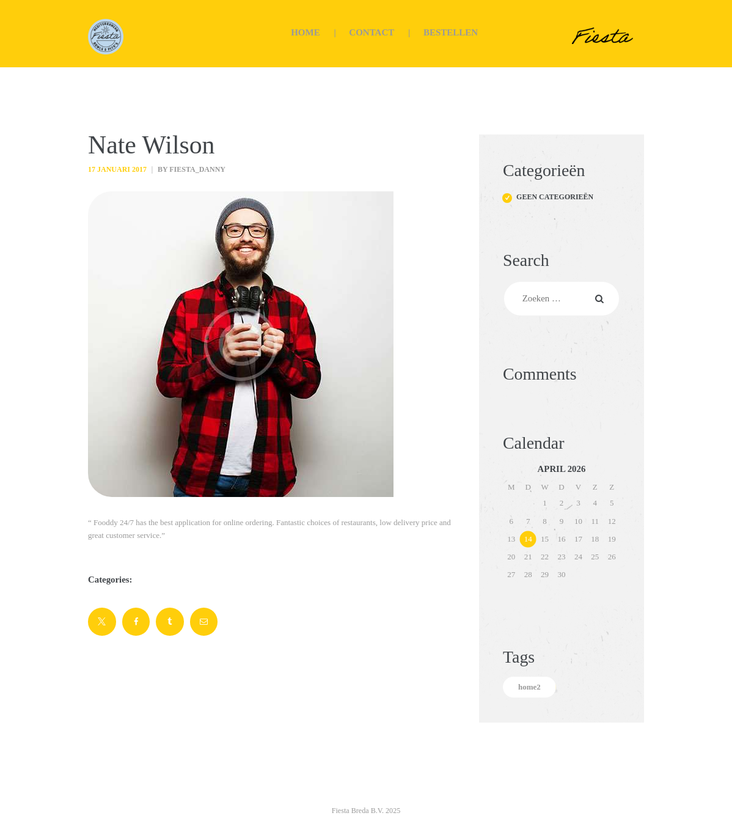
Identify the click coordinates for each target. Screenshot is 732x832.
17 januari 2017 (117, 169)
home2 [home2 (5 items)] (529, 686)
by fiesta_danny (190, 169)
